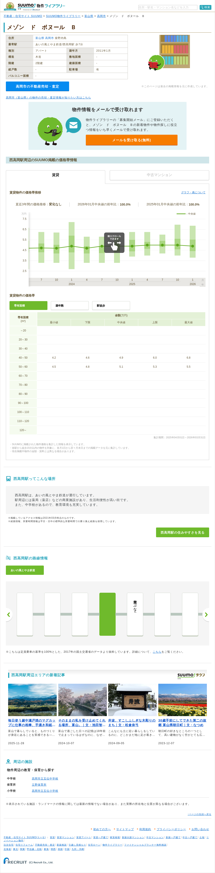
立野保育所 (39, 784)
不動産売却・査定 (45, 845)
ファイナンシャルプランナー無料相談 (145, 845)
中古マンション (155, 837)
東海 (46, 849)
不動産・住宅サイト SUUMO (23, 16)
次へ (205, 615)
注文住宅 (9, 845)
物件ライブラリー (112, 845)
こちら (157, 651)
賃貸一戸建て (100, 837)
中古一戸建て (189, 837)
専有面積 (19, 305)
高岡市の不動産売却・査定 (37, 86)
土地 (201, 837)
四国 (60, 849)
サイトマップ (125, 829)
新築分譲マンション (133, 837)
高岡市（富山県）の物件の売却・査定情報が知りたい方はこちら (48, 97)
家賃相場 (115, 837)
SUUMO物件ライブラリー (63, 16)
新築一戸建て (173, 837)
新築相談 (62, 845)
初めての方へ (102, 829)
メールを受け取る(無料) (131, 140)
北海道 (7, 849)
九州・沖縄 (78, 849)
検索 (207, 7)
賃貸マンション (65, 837)
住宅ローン (94, 845)
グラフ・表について (193, 192)
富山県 (88, 16)
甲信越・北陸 (34, 849)
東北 (15, 849)
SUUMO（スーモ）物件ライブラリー (34, 6)
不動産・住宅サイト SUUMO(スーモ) (25, 837)
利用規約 (145, 829)
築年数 (60, 305)
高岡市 (101, 16)
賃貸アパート (83, 837)
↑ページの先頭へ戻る (199, 814)
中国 (67, 849)
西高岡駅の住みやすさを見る (183, 532)
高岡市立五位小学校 (45, 790)
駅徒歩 (101, 305)
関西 (53, 849)
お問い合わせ (200, 829)
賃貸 (52, 837)
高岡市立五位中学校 (45, 778)
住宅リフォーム (24, 845)
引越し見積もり (77, 845)
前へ (9, 615)
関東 (22, 849)
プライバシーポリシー (171, 829)
